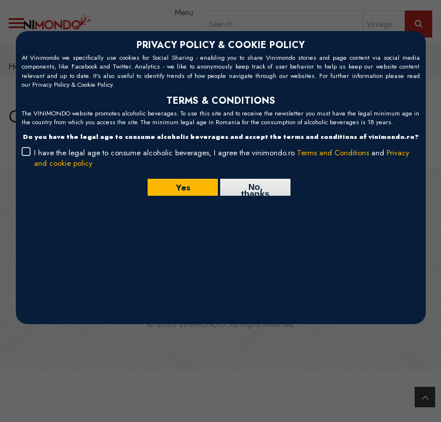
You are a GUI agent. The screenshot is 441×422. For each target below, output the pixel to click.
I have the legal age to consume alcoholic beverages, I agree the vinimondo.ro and (221, 158)
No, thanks (255, 189)
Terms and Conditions (333, 152)
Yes (183, 187)
